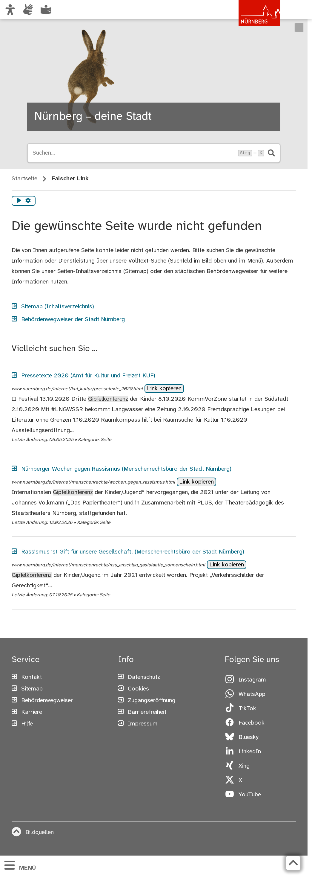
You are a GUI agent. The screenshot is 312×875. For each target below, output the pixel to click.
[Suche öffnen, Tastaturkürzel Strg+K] (133, 153)
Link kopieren (164, 388)
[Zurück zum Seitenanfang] (293, 863)
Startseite (24, 179)
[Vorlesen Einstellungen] (28, 201)
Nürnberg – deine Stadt (93, 117)
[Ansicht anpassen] (10, 9)
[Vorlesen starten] (19, 201)
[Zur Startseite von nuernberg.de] (255, 16)
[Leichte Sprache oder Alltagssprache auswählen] (46, 9)
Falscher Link (70, 179)
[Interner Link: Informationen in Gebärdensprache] (28, 9)
